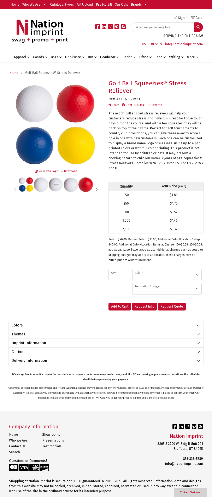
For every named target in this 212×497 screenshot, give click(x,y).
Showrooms (51, 435)
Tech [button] (158, 57)
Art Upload (85, 4)
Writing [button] (174, 57)
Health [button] (127, 57)
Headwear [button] (108, 57)
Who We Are (31, 4)
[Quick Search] (162, 27)
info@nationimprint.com (184, 44)
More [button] (191, 57)
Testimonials (51, 446)
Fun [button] (90, 57)
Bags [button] (54, 57)
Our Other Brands (128, 4)
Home (15, 4)
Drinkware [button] (73, 57)
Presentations (53, 440)
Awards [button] (38, 57)
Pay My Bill (104, 4)
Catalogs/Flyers (62, 4)
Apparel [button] (20, 57)
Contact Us (17, 446)
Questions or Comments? (28, 461)
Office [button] (143, 57)
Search (14, 452)
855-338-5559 (152, 44)
